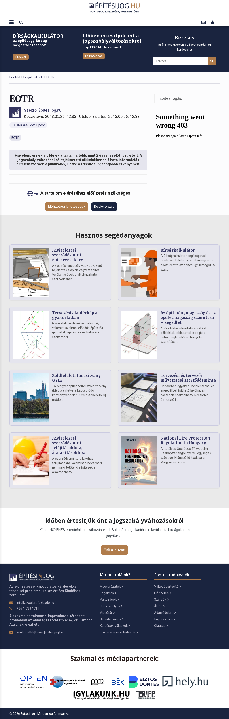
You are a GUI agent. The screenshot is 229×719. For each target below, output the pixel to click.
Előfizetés (162, 593)
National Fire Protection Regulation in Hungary (185, 441)
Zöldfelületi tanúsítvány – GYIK (78, 378)
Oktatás (161, 626)
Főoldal (14, 77)
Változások (109, 599)
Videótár (107, 613)
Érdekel (20, 57)
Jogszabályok (111, 606)
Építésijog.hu (171, 98)
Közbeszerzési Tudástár (119, 632)
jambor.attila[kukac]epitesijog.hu (40, 632)
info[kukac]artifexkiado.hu (35, 603)
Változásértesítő (167, 587)
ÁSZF (159, 606)
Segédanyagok (111, 619)
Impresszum (164, 619)
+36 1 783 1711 (28, 608)
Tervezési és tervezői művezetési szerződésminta (188, 378)
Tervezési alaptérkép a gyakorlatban (74, 315)
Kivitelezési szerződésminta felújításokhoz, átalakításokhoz (68, 445)
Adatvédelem (165, 613)
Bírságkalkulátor (178, 250)
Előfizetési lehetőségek (66, 206)
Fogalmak (30, 77)
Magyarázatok (111, 587)
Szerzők (161, 599)
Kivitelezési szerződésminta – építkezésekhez (70, 255)
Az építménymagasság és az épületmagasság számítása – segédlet (188, 317)
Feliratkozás (93, 56)
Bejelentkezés (104, 206)
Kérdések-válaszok (115, 626)
